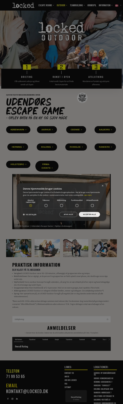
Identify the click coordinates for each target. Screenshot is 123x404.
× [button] (102, 186)
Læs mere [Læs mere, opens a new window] (88, 195)
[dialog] (61, 202)
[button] (29, 214)
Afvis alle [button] (68, 214)
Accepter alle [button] (89, 214)
